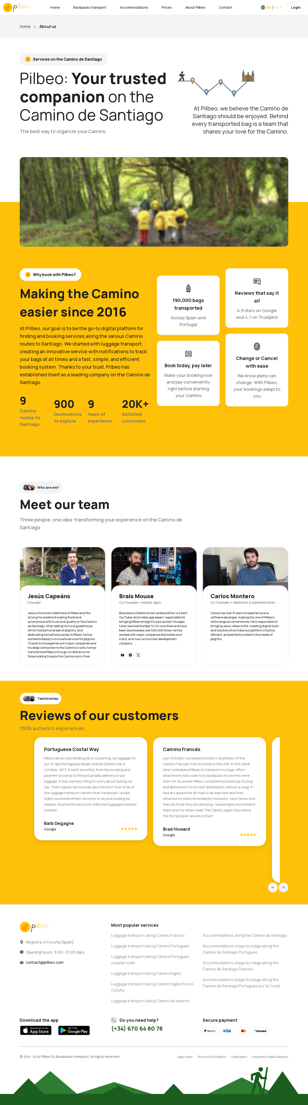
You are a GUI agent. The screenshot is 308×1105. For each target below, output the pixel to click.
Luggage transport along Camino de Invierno (150, 1000)
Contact (225, 7)
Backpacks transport (89, 7)
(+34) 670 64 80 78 (137, 1028)
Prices (167, 7)
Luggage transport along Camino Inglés (146, 973)
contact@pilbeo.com (45, 962)
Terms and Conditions (211, 1057)
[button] (273, 887)
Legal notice (184, 1057)
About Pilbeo (195, 7)
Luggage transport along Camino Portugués (150, 946)
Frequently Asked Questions (270, 1057)
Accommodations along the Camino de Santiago (245, 935)
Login (296, 7)
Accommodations (134, 7)
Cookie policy (239, 1057)
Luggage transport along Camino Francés (148, 935)
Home (55, 7)
